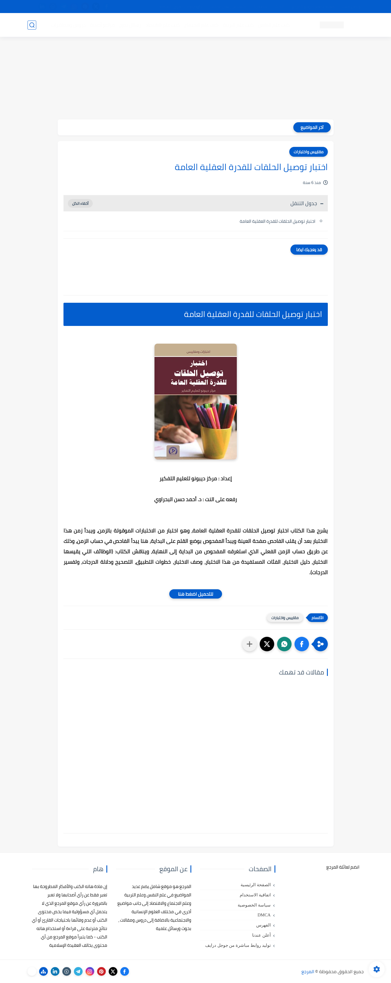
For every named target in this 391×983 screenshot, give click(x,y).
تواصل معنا (351, 6)
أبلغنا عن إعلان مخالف (228, 6)
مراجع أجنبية (102, 25)
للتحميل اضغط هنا (195, 594)
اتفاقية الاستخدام (255, 895)
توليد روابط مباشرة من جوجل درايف (238, 945)
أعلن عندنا (261, 935)
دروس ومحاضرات (68, 25)
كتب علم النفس (274, 25)
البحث (279, 6)
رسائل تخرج (130, 25)
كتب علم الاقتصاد (162, 25)
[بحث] (32, 25)
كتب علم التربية (238, 25)
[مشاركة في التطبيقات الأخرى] (249, 644)
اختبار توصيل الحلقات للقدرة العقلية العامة (277, 221)
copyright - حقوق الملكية (181, 6)
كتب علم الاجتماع (201, 25)
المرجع (307, 971)
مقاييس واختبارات (308, 152)
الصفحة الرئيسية (256, 884)
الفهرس (263, 925)
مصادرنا (260, 6)
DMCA (263, 915)
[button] (301, 644)
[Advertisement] (196, 79)
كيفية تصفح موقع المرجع (313, 6)
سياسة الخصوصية (254, 905)
